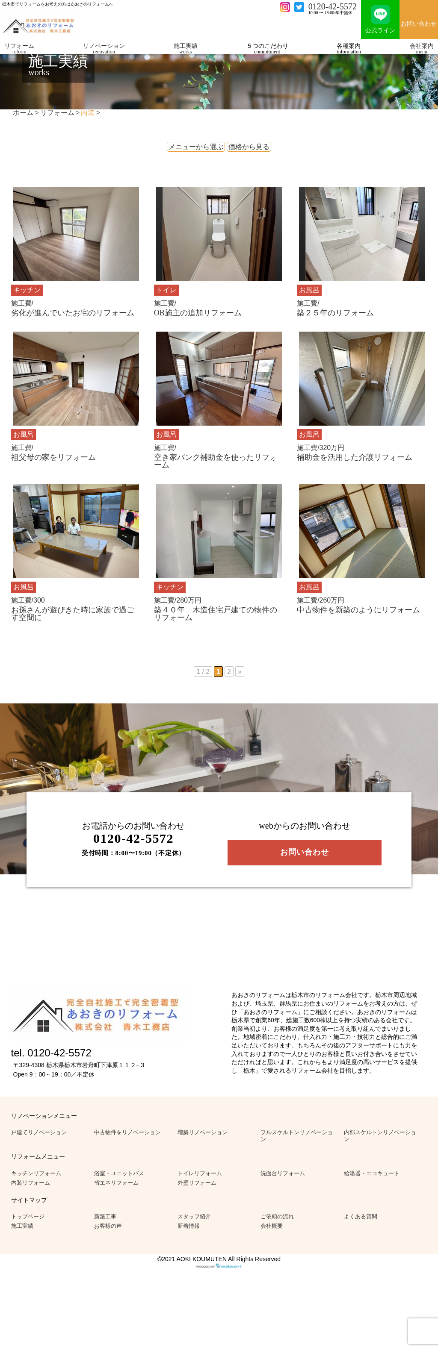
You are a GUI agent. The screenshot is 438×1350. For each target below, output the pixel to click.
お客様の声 (108, 1226)
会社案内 (422, 48)
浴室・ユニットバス (119, 1173)
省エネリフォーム (116, 1182)
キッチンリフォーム (36, 1173)
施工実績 (186, 48)
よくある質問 (360, 1216)
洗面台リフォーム (282, 1173)
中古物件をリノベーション (127, 1132)
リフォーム (19, 48)
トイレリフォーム (200, 1173)
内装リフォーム (30, 1182)
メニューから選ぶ (196, 146)
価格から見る (248, 146)
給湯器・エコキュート (372, 1173)
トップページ (27, 1216)
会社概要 (271, 1226)
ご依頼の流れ (277, 1216)
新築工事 (105, 1216)
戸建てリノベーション (39, 1132)
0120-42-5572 (332, 6)
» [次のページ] (240, 671)
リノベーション (104, 48)
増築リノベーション (203, 1132)
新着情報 (189, 1226)
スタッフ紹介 (194, 1216)
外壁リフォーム (197, 1182)
